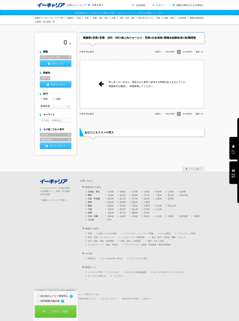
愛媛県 (70, 18)
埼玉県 (147, 195)
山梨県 (159, 199)
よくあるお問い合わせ (113, 258)
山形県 (171, 192)
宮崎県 (171, 216)
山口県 (159, 209)
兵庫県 (147, 206)
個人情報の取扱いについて (86, 299)
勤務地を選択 (58, 84)
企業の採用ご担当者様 (130, 299)
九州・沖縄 (93, 216)
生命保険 (182, 18)
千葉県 (159, 195)
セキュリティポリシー (109, 299)
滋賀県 (111, 206)
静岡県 (123, 202)
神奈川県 (184, 195)
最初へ (159, 52)
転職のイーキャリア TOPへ (54, 200)
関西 (90, 206)
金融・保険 (169, 18)
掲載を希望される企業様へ (190, 5)
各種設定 (92, 258)
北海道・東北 (94, 192)
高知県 (147, 213)
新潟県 (111, 199)
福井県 (147, 199)
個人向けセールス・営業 (149, 18)
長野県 (171, 199)
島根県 (123, 209)
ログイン (160, 5)
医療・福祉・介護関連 (131, 241)
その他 (91, 220)
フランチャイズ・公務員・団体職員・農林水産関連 (147, 244)
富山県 (123, 199)
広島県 (147, 209)
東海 (90, 202)
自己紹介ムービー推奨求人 (53, 296)
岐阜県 (111, 202)
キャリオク (114, 272)
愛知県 (135, 202)
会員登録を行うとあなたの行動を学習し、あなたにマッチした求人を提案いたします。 (119, 12)
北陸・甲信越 (94, 199)
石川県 (135, 199)
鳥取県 (111, 209)
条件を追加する (57, 145)
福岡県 (111, 216)
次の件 (187, 52)
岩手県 (135, 192)
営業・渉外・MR (100, 18)
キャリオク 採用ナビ (97, 276)
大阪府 (135, 206)
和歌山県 (172, 206)
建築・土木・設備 (155, 241)
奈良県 (159, 206)
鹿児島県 (184, 216)
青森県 (123, 192)
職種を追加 (57, 63)
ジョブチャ (118, 276)
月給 (57, 98)
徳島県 (111, 213)
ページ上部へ (195, 169)
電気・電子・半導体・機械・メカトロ (168, 237)
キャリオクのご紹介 (139, 258)
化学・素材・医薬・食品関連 (101, 241)
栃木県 (123, 195)
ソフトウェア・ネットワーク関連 (139, 233)
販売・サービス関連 (108, 233)
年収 (44, 98)
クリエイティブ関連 (186, 233)
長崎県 (135, 216)
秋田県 (159, 192)
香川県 (123, 213)
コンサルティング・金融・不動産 (103, 244)
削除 (69, 57)
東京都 (171, 195)
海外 (110, 220)
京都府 (123, 206)
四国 (90, 213)
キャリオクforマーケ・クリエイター (169, 272)
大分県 (159, 216)
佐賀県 (123, 216)
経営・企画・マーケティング (101, 237)
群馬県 (135, 195)
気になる (233, 152)
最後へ (198, 52)
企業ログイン (148, 299)
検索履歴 (233, 175)
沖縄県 (197, 216)
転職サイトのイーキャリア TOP (49, 18)
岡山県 (135, 209)
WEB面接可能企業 (48, 301)
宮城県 (147, 192)
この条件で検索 (57, 311)
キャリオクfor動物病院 (136, 272)
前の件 (171, 52)
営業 (79, 18)
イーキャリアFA (95, 272)
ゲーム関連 (165, 233)
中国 (90, 209)
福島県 (183, 192)
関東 (90, 195)
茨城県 (111, 195)
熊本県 (147, 216)
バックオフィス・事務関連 (133, 237)
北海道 (111, 192)
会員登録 (140, 5)
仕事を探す (97, 5)
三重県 (147, 202)
